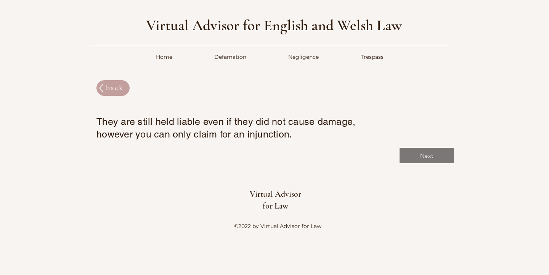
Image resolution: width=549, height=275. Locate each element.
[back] (113, 88)
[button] (230, 57)
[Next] (427, 155)
